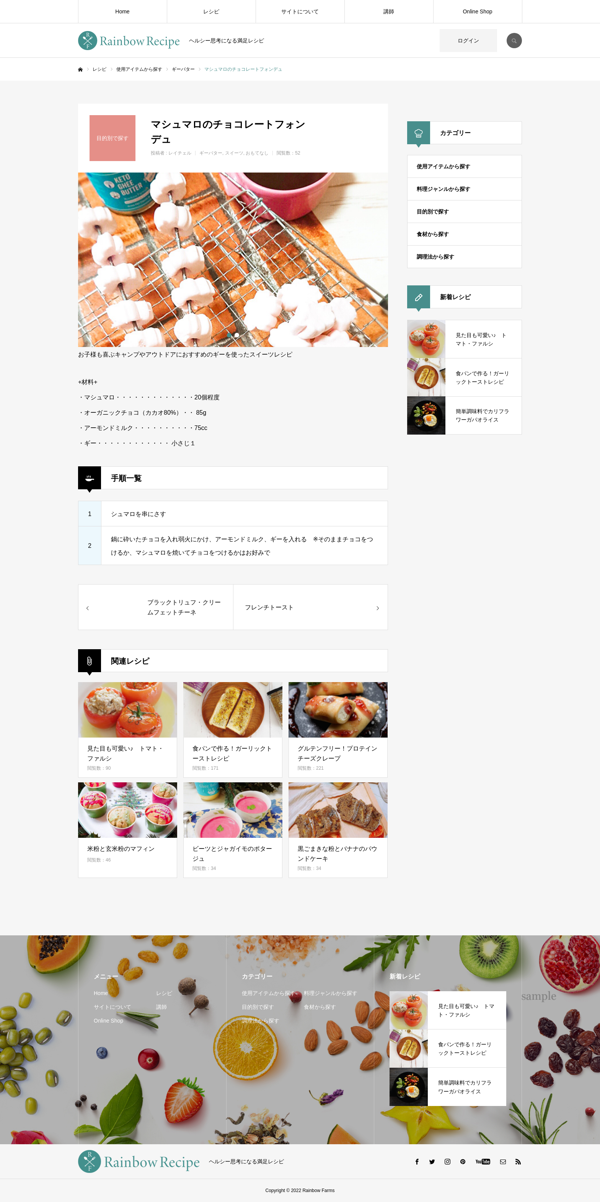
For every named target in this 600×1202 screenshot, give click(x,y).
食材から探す (433, 234)
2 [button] (237, 335)
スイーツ (234, 153)
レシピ (211, 11)
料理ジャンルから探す (443, 189)
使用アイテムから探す (443, 166)
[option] (233, 260)
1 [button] (229, 335)
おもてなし (257, 153)
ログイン (468, 40)
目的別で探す (433, 211)
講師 (388, 11)
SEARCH (514, 40)
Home (122, 11)
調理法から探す (435, 257)
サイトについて (300, 11)
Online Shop (477, 11)
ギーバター (210, 153)
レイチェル (179, 153)
